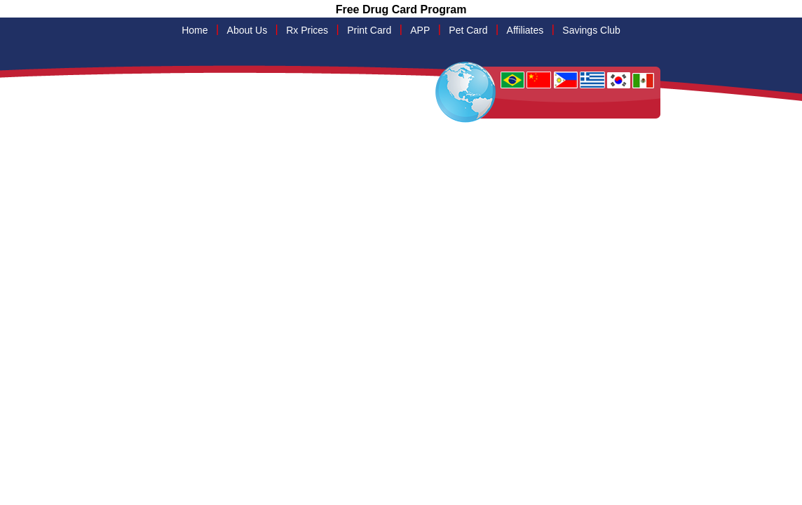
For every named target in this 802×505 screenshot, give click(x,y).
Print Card (369, 30)
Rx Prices (307, 30)
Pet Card (468, 30)
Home (195, 30)
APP (420, 30)
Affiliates (525, 30)
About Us (247, 30)
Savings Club (591, 30)
